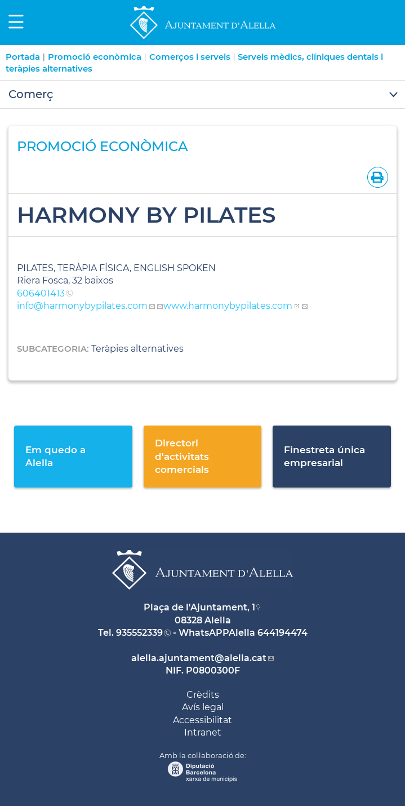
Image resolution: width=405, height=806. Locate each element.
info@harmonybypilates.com (82, 305)
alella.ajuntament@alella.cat (198, 658)
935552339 (139, 632)
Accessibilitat (202, 720)
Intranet (202, 732)
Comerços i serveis (189, 56)
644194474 (282, 632)
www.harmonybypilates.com (227, 305)
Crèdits (202, 694)
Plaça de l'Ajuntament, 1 (199, 607)
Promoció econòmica (94, 56)
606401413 (41, 293)
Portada (23, 56)
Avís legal (203, 707)
